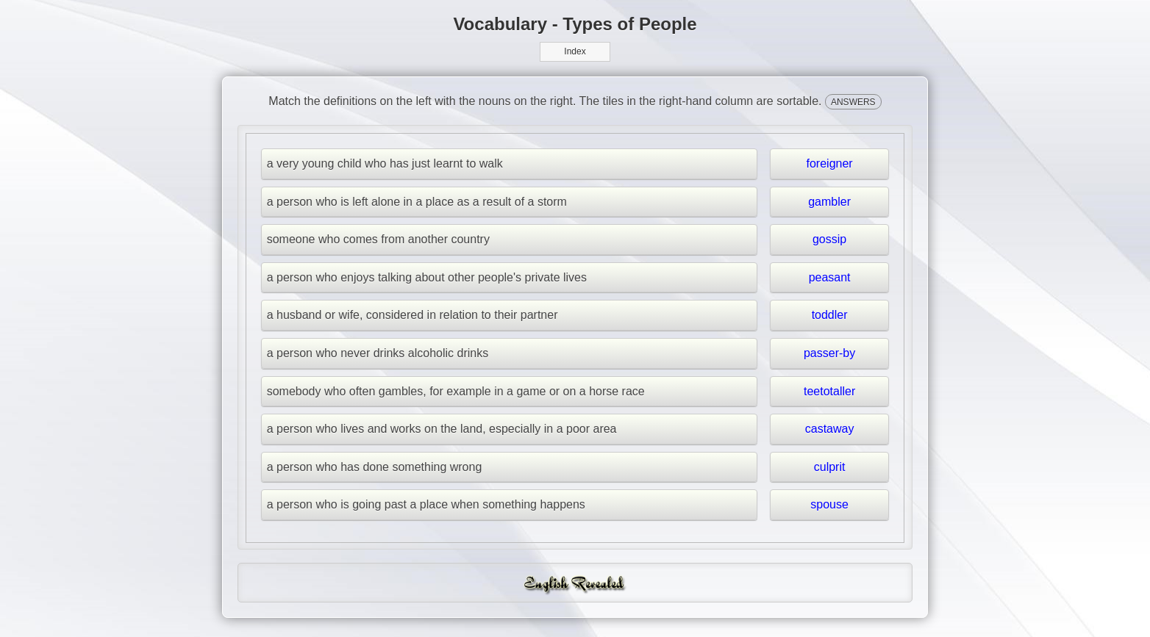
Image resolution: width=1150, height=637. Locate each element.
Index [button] (574, 51)
